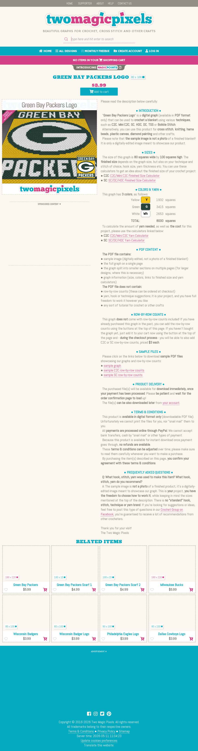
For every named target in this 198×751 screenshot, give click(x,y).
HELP (111, 3)
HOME (70, 3)
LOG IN (152, 51)
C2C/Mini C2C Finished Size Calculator (135, 175)
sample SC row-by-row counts (123, 375)
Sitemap (124, 731)
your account (171, 402)
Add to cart (99, 91)
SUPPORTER (85, 3)
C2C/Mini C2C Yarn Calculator (129, 235)
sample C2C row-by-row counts (124, 370)
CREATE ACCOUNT (128, 51)
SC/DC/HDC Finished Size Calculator (132, 180)
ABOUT (100, 3)
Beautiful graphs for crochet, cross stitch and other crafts (99, 31)
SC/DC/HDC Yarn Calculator (126, 240)
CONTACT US (125, 3)
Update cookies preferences (99, 740)
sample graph (112, 365)
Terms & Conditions (81, 731)
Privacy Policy (106, 731)
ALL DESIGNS (66, 51)
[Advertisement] (49, 233)
